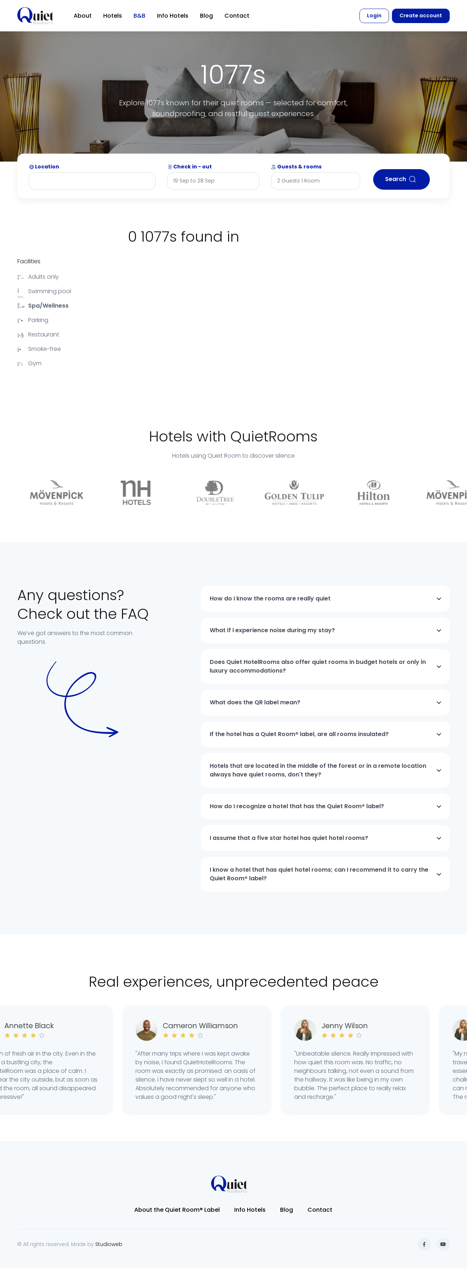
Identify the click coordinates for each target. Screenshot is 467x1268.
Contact (236, 16)
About (83, 16)
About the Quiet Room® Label (177, 1210)
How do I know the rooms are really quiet (270, 598)
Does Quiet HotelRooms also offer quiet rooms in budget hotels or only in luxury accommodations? (318, 666)
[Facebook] (424, 1244)
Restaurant (38, 334)
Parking (32, 320)
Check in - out (189, 166)
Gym (29, 363)
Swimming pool (44, 291)
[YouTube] (443, 1244)
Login (374, 15)
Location (44, 166)
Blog (206, 16)
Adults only (38, 277)
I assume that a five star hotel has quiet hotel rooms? (289, 838)
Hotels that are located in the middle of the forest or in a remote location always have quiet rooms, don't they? (318, 770)
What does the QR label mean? (255, 702)
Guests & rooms (296, 166)
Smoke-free (39, 349)
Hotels (112, 16)
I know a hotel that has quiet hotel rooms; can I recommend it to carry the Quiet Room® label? (319, 874)
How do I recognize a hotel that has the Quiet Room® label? (297, 806)
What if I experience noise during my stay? (272, 630)
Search (401, 179)
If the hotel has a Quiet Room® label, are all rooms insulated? (299, 734)
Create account (421, 15)
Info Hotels (172, 16)
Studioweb (108, 1244)
